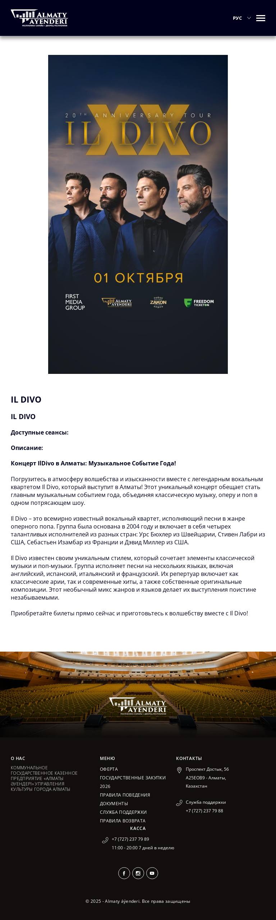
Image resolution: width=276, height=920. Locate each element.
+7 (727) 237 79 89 (130, 839)
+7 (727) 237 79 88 (204, 811)
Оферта (109, 769)
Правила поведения (125, 795)
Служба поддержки (123, 812)
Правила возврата (123, 821)
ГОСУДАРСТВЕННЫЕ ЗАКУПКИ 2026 (133, 782)
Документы (114, 804)
